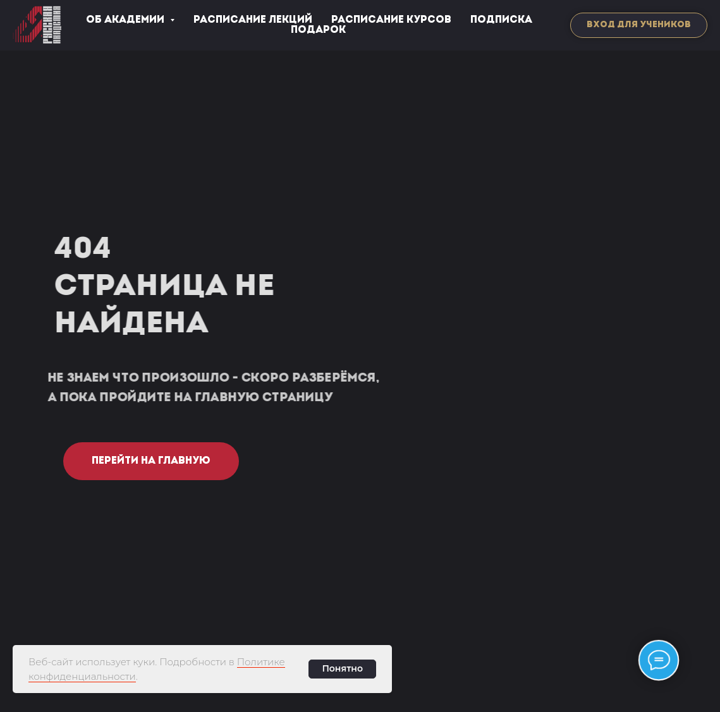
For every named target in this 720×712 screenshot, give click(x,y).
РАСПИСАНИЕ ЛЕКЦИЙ (252, 20)
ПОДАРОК (318, 30)
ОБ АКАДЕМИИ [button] (126, 20)
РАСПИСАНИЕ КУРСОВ (391, 20)
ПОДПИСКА (501, 20)
